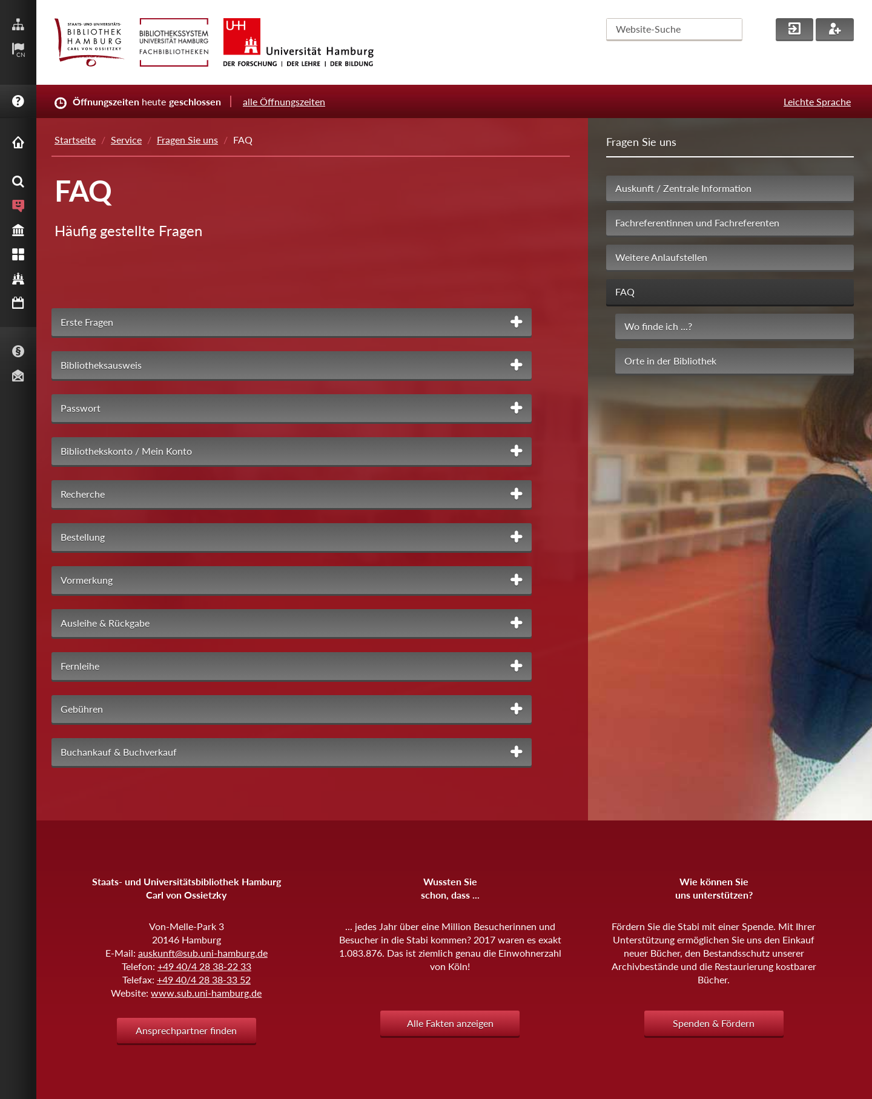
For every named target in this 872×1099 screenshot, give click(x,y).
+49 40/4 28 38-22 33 (204, 966)
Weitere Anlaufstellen (661, 257)
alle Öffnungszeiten (284, 101)
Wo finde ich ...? (658, 326)
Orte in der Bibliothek (670, 360)
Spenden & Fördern (714, 1023)
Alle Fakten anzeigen (450, 1023)
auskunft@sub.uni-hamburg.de (203, 953)
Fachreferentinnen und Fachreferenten (697, 222)
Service (126, 139)
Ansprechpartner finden (186, 1030)
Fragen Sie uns (187, 139)
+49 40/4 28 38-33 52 (204, 979)
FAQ (625, 291)
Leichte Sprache (817, 101)
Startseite (75, 139)
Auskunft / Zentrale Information (683, 188)
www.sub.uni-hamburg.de (206, 992)
